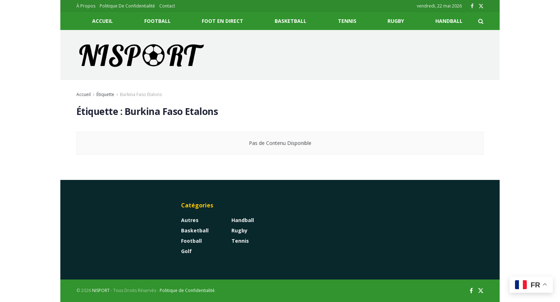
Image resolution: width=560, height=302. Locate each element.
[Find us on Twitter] (481, 291)
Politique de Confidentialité (187, 290)
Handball (448, 20)
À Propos (85, 6)
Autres (190, 220)
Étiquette (105, 94)
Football (157, 20)
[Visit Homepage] (142, 55)
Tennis (347, 20)
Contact (167, 6)
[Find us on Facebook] (471, 291)
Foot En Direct (222, 20)
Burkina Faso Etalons (141, 94)
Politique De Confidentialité (127, 6)
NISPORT (101, 290)
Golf (186, 251)
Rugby (396, 20)
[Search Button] (481, 21)
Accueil (102, 20)
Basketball (290, 20)
